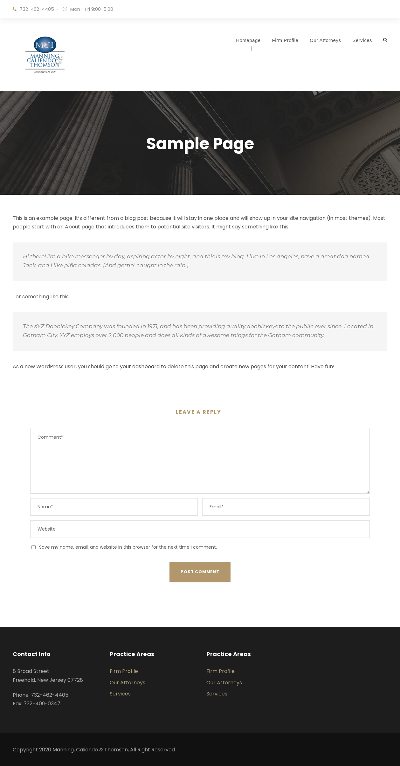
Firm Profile (285, 40)
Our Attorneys (325, 40)
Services (362, 40)
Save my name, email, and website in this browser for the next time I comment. (128, 547)
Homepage (248, 40)
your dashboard (140, 366)
